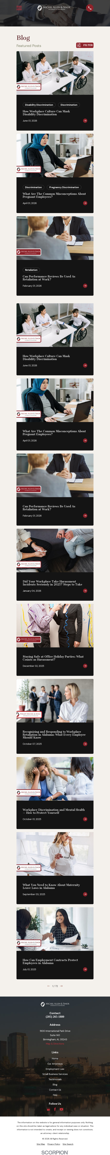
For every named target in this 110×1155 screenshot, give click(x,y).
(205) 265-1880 (55, 1016)
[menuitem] (41, 1144)
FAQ (55, 1095)
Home (55, 1058)
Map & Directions (55, 1043)
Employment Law (55, 1069)
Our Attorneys (55, 1063)
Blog (55, 1084)
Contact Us (55, 1089)
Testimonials (55, 1079)
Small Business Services (55, 1074)
